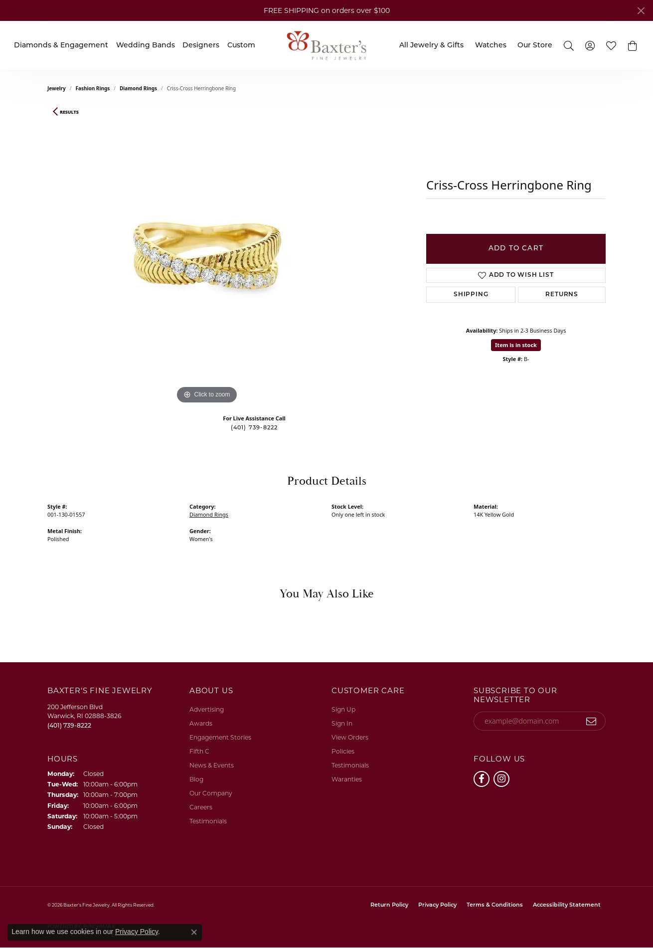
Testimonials (208, 821)
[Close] (641, 10)
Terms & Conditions (495, 905)
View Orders (349, 737)
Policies (342, 751)
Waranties (346, 779)
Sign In (341, 723)
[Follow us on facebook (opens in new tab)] (482, 779)
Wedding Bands (145, 45)
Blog (196, 779)
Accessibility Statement (567, 905)
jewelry (56, 88)
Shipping (471, 295)
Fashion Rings (93, 88)
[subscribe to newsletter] (591, 721)
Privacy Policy (437, 905)
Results (69, 112)
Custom (241, 45)
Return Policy (389, 905)
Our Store (534, 45)
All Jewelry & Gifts (431, 45)
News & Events (211, 765)
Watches (490, 45)
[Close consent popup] (194, 932)
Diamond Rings (138, 88)
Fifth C (199, 751)
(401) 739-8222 (254, 428)
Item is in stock (516, 345)
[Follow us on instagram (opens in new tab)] (501, 779)
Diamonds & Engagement (61, 45)
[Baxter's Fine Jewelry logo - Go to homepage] (326, 45)
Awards (200, 723)
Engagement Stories (220, 737)
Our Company (210, 793)
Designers (200, 45)
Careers (200, 807)
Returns (561, 295)
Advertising (206, 709)
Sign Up (343, 709)
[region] (206, 256)
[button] (569, 45)
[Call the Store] (69, 725)
